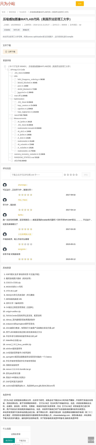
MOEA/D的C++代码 (14, 287)
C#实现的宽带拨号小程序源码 (18, 353)
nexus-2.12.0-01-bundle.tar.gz (18, 369)
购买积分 (9, 440)
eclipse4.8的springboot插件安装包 (20, 324)
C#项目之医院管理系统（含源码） (20, 307)
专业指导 (23, 12)
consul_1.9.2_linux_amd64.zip (18, 344)
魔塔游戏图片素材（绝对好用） (19, 278)
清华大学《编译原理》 (15, 303)
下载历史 (22, 441)
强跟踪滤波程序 (12, 365)
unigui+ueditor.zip (13, 311)
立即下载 (10, 52)
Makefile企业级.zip (13, 340)
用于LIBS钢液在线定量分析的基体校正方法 (24, 332)
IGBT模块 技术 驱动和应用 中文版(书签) (22, 274)
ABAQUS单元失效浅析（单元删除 (20, 295)
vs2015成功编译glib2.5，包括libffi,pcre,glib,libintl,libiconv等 (30, 386)
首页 (4, 12)
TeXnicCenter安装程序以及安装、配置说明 (24, 315)
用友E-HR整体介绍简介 (16, 377)
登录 (80, 4)
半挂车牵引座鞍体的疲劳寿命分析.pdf (21, 336)
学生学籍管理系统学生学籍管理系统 (21, 361)
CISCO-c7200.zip (13, 282)
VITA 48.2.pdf (11, 291)
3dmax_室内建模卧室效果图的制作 (20, 320)
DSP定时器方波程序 (14, 381)
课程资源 (12, 12)
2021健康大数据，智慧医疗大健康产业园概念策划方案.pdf (30, 328)
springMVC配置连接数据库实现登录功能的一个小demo (29, 357)
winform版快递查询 (14, 348)
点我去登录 (15, 434)
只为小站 (7, 4)
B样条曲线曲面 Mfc (14, 299)
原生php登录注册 (13, 373)
